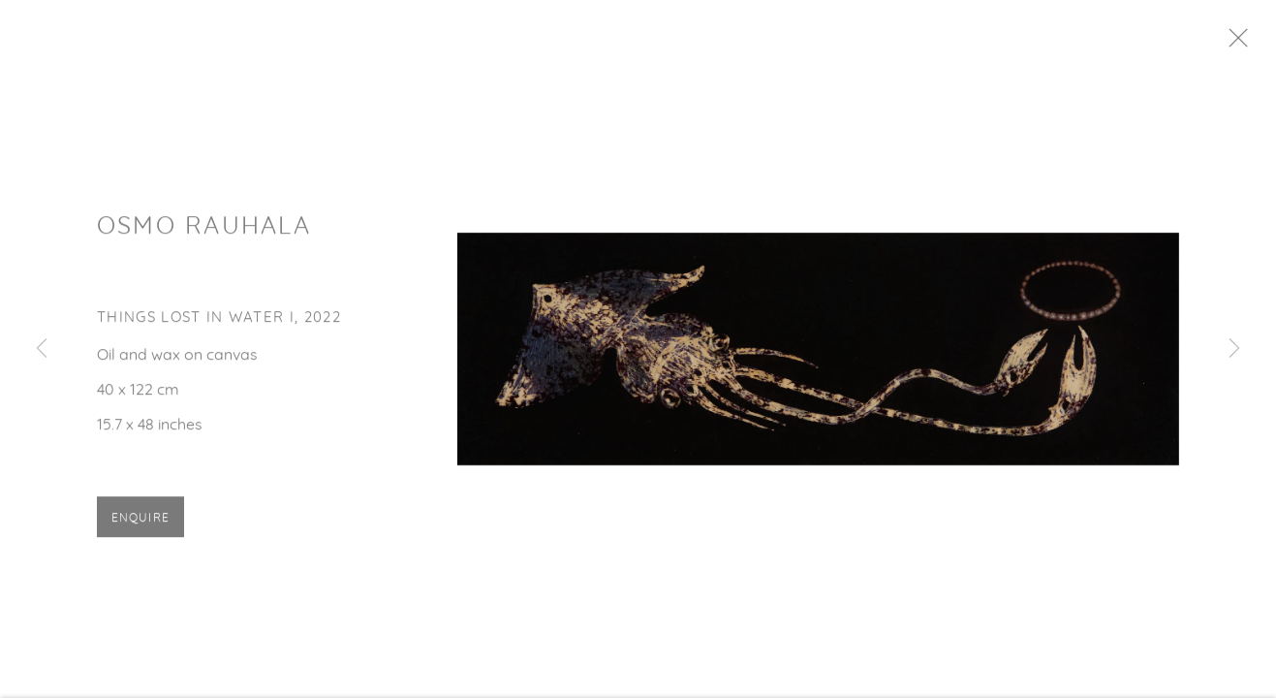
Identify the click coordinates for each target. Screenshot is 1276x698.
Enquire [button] (140, 527)
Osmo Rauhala (204, 235)
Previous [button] (41, 349)
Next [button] (1234, 349)
